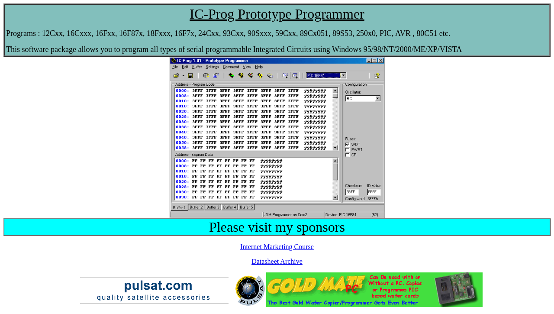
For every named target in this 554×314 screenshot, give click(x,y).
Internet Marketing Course (277, 246)
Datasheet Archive (277, 261)
